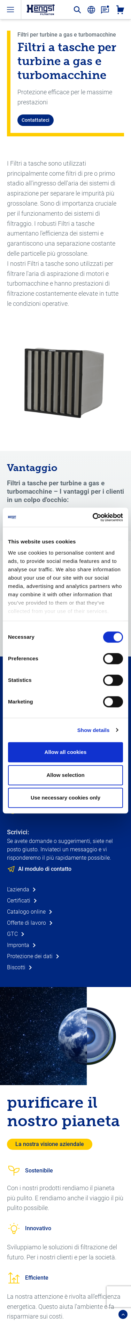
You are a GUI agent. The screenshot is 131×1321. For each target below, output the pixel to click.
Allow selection (65, 775)
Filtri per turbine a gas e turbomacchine (66, 34)
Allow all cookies (66, 752)
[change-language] (91, 10)
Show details (93, 730)
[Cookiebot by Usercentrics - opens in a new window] (93, 517)
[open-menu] (10, 9)
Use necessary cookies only (65, 798)
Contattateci (35, 120)
